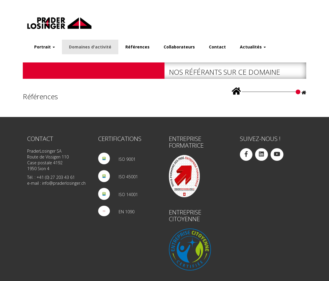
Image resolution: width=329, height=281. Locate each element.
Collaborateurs (179, 47)
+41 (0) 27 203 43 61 (56, 177)
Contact (217, 47)
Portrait (44, 47)
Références (137, 47)
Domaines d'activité (90, 47)
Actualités (253, 47)
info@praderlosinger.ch (64, 183)
